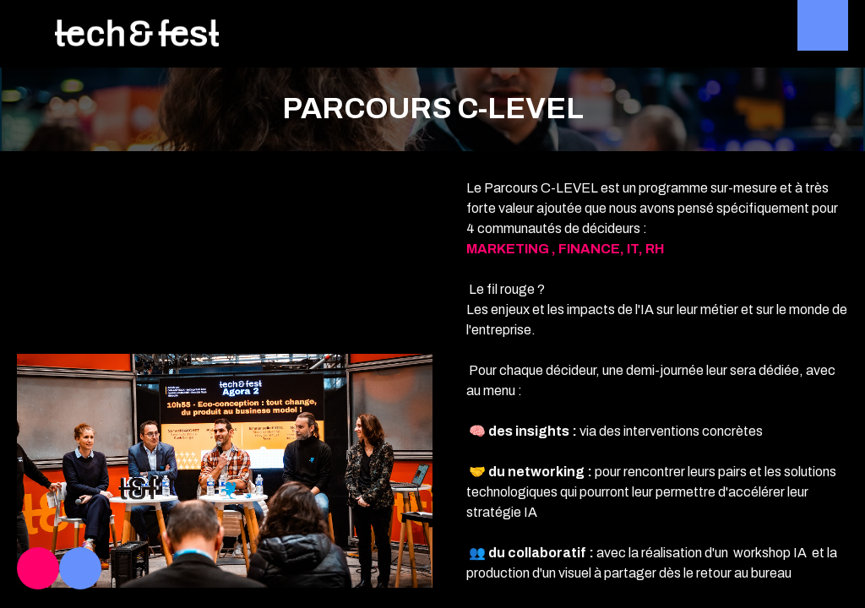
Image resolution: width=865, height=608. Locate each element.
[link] (38, 568)
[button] (25, 25)
